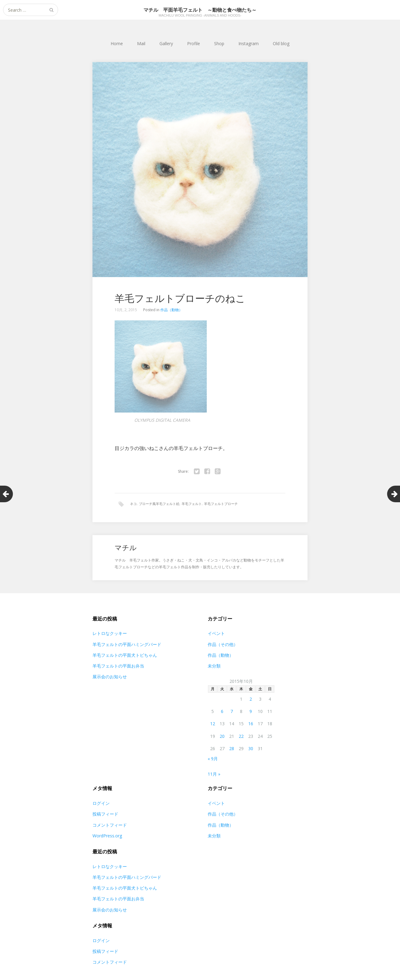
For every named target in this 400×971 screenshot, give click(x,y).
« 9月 (213, 759)
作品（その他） (223, 645)
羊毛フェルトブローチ (221, 503)
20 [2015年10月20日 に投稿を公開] (222, 736)
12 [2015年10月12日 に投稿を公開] (212, 724)
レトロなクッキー (109, 634)
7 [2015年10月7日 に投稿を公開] (231, 712)
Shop (219, 43)
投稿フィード (105, 814)
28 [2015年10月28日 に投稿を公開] (231, 749)
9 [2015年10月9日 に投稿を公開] (250, 712)
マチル (126, 548)
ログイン (101, 804)
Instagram (248, 43)
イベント (216, 634)
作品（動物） (171, 309)
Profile (193, 43)
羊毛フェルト (192, 503)
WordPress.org (107, 836)
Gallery (166, 43)
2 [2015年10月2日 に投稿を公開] (250, 700)
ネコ (133, 503)
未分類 (214, 666)
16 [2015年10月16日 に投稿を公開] (250, 724)
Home (117, 43)
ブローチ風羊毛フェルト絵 (159, 503)
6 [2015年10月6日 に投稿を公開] (222, 712)
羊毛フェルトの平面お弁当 (118, 666)
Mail (141, 43)
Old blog (281, 43)
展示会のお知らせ (109, 677)
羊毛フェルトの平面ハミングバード (126, 645)
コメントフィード (109, 825)
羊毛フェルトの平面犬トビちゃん (124, 656)
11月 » (214, 774)
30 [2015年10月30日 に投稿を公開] (250, 749)
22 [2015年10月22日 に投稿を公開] (241, 736)
